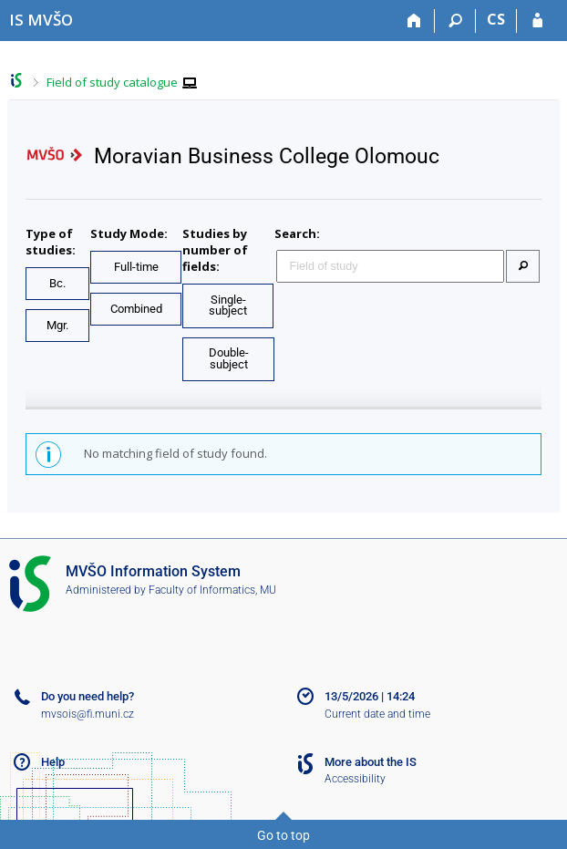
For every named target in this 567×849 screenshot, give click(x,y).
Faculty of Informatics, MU (212, 590)
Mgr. (57, 325)
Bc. (57, 283)
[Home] (414, 21)
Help (53, 762)
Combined (136, 309)
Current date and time (377, 714)
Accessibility (355, 778)
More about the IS (371, 762)
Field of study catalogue (112, 82)
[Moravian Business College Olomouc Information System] (41, 19)
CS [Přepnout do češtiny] (496, 19)
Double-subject (229, 358)
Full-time (136, 267)
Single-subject (228, 305)
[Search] (455, 21)
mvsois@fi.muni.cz (87, 714)
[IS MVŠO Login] (537, 21)
